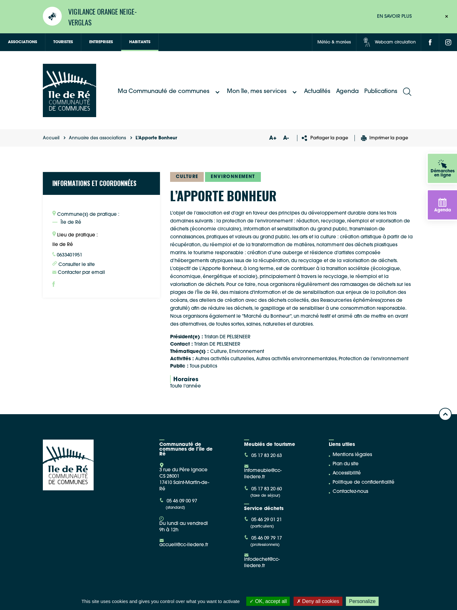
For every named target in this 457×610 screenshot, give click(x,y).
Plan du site (346, 464)
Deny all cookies (318, 601)
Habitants (139, 42)
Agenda (347, 92)
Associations (22, 42)
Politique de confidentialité (363, 482)
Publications (380, 92)
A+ (272, 138)
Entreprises (101, 42)
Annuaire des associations (97, 138)
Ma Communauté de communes (169, 91)
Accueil (51, 138)
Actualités (317, 92)
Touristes (63, 42)
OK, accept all (268, 601)
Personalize (362, 601)
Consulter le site (73, 264)
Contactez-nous (350, 491)
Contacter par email (78, 272)
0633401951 (67, 255)
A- (286, 138)
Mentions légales (352, 455)
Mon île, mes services (262, 91)
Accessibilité (347, 473)
